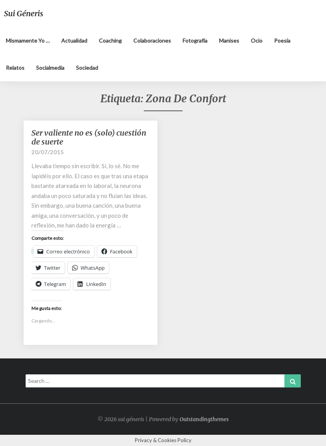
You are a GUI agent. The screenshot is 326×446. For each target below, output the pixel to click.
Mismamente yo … (28, 40)
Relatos (15, 67)
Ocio (256, 40)
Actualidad (74, 40)
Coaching (110, 40)
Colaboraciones (152, 40)
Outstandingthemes (204, 419)
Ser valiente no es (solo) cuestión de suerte (88, 137)
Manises (229, 40)
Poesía (282, 40)
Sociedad (87, 67)
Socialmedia (50, 67)
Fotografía (195, 40)
